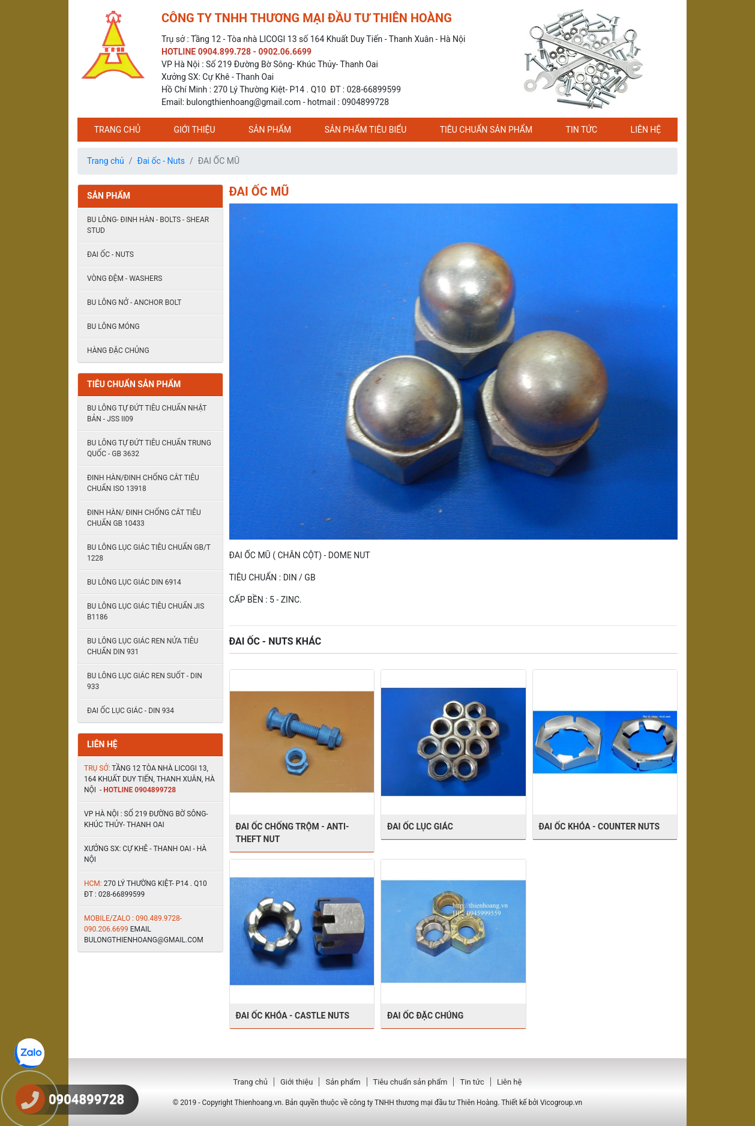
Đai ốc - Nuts (161, 161)
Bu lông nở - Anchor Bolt (134, 302)
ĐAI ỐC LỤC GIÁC (420, 826)
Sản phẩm (269, 129)
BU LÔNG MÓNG (113, 326)
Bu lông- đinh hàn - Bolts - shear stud (148, 225)
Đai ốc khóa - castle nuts (293, 1015)
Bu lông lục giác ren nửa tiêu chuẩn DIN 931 (142, 646)
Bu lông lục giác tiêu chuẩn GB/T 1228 (149, 552)
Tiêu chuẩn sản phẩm (486, 129)
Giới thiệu (194, 129)
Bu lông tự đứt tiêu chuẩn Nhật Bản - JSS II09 (146, 413)
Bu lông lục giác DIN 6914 (134, 582)
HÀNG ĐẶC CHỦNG (118, 350)
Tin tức (582, 129)
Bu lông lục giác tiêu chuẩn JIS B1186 (145, 611)
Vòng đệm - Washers (124, 278)
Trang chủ (117, 129)
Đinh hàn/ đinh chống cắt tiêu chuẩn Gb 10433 (144, 518)
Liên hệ (646, 129)
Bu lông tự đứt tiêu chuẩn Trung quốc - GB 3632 (149, 448)
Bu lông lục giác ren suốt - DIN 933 (144, 681)
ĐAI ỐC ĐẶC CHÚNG (425, 1015)
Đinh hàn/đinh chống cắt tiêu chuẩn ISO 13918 (143, 483)
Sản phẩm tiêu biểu (366, 129)
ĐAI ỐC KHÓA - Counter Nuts (599, 826)
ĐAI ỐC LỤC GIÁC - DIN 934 (130, 710)
